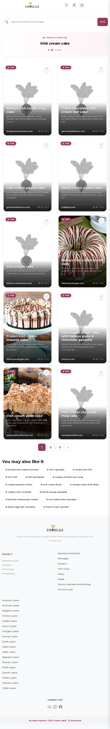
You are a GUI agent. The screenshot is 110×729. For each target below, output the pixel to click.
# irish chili (11, 477)
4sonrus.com (68, 359)
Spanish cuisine (9, 672)
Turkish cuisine (9, 678)
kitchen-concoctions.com (19, 283)
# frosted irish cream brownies (22, 469)
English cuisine (9, 621)
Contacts (6, 565)
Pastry (61, 574)
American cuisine (10, 600)
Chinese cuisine (10, 616)
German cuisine (10, 636)
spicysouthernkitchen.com (19, 435)
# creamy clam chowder (18, 492)
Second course (65, 589)
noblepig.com (68, 207)
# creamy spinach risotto (18, 484)
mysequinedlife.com (71, 435)
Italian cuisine (9, 652)
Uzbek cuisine (9, 688)
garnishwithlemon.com (73, 131)
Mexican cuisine (10, 662)
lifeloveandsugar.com (72, 283)
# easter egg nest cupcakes (20, 507)
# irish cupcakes (55, 469)
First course (63, 569)
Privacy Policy (8, 573)
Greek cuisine (9, 641)
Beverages (63, 558)
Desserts (62, 563)
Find (102, 22)
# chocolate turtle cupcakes (61, 499)
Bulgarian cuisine (10, 610)
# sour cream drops (51, 484)
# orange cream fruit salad (84, 484)
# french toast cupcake (56, 507)
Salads (61, 579)
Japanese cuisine (10, 657)
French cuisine (9, 626)
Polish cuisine (9, 667)
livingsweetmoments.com (19, 131)
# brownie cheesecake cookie (21, 499)
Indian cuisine (9, 647)
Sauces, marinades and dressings (74, 584)
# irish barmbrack (34, 477)
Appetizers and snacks (69, 553)
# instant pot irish (82, 469)
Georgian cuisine (10, 631)
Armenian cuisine (10, 605)
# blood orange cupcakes (53, 492)
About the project (10, 561)
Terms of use (8, 569)
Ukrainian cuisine (10, 683)
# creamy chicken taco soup (68, 477)
